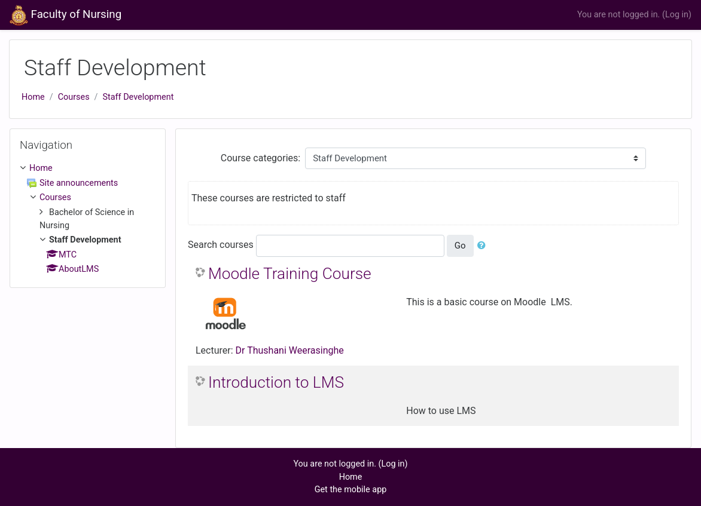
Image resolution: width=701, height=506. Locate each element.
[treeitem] (88, 168)
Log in (676, 15)
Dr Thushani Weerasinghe (290, 350)
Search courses (221, 245)
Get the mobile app (351, 489)
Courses (74, 97)
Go (460, 245)
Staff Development (138, 97)
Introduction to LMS (276, 382)
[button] (484, 245)
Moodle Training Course (289, 274)
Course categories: (260, 158)
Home (33, 97)
